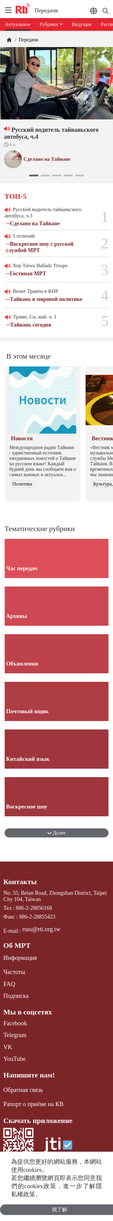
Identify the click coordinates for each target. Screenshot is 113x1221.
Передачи (27, 39)
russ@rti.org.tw (41, 929)
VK (7, 1047)
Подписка (16, 995)
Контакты (19, 882)
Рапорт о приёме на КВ (33, 1104)
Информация (20, 957)
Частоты (14, 972)
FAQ (9, 984)
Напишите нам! (29, 1075)
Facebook (15, 1023)
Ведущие (82, 24)
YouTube (14, 1058)
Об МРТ (16, 945)
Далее (56, 833)
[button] (33, 175)
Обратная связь (23, 1090)
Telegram (14, 1035)
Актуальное (17, 24)
